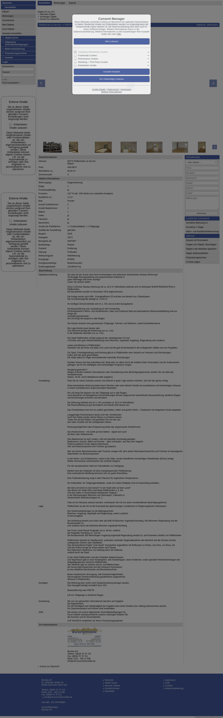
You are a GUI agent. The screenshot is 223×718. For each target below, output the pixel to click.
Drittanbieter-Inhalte (87, 65)
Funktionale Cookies (87, 55)
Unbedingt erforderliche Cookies (93, 52)
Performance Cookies (88, 59)
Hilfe (119, 34)
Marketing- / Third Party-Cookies (93, 62)
